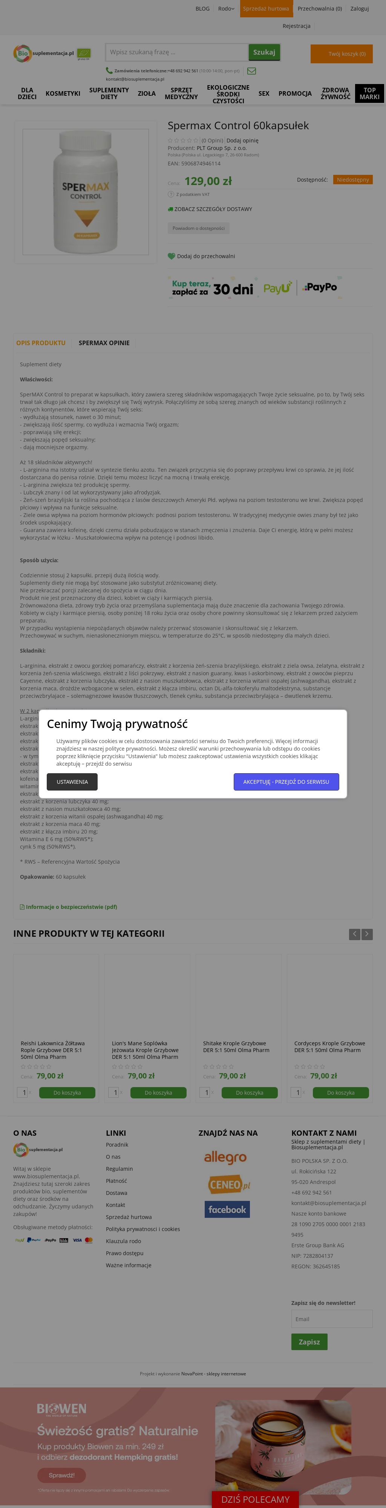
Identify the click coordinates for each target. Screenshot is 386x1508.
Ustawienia (72, 781)
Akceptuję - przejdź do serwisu (286, 781)
